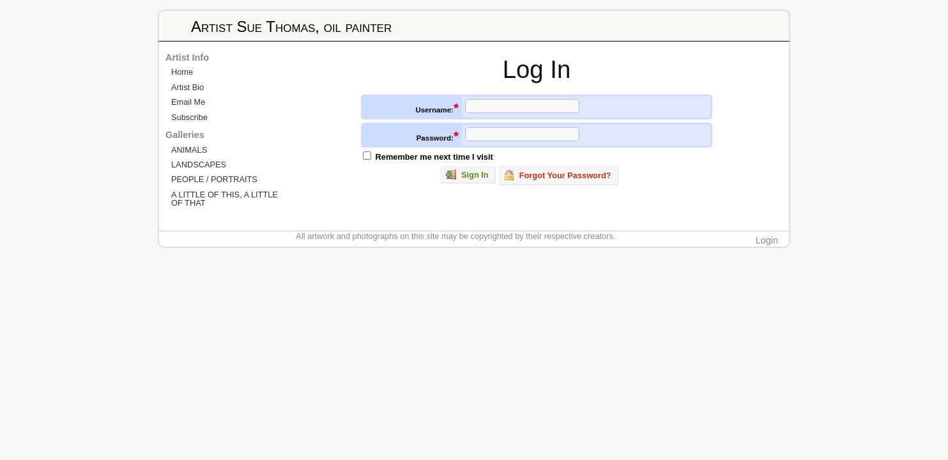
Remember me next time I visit (434, 157)
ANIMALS (189, 150)
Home (182, 72)
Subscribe (189, 117)
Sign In (467, 174)
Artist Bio (187, 87)
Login (767, 240)
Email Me (188, 102)
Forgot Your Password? (557, 175)
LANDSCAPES (198, 164)
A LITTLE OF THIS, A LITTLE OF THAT (224, 199)
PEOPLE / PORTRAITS (214, 179)
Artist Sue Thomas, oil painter (291, 26)
